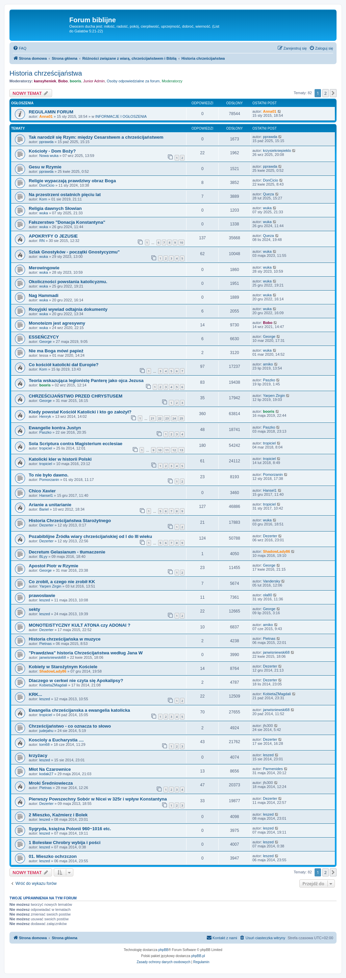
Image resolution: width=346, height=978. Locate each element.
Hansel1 (46, 495)
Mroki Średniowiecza (51, 783)
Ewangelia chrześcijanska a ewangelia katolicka (79, 710)
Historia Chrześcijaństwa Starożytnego (70, 520)
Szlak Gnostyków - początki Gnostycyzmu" (74, 251)
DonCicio (46, 185)
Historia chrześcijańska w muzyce (65, 639)
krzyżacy (38, 755)
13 (181, 450)
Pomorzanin (49, 480)
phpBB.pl (198, 956)
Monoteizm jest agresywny (57, 323)
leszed (44, 600)
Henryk (45, 416)
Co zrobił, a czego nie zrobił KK (62, 581)
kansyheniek (45, 81)
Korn (43, 199)
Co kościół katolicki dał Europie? (64, 364)
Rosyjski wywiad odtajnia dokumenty (68, 309)
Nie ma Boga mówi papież (56, 350)
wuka (43, 213)
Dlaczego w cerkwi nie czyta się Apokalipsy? (76, 680)
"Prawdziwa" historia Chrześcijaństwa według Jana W (86, 652)
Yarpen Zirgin (274, 395)
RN (42, 241)
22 (160, 418)
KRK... (35, 694)
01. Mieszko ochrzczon (53, 856)
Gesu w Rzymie (45, 166)
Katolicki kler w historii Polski (60, 459)
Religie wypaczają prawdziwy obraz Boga (72, 180)
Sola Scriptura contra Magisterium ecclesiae (75, 443)
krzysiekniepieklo (277, 150)
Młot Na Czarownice (50, 769)
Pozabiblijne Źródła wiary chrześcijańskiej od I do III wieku (90, 536)
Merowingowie (44, 267)
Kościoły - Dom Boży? (52, 151)
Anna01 (46, 116)
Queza (268, 194)
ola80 (267, 595)
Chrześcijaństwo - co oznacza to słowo (70, 726)
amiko (268, 364)
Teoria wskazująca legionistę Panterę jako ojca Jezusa (86, 380)
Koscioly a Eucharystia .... (56, 739)
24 (174, 418)
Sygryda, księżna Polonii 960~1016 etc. (70, 828)
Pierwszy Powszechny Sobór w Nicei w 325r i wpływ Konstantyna (98, 799)
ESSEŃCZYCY (44, 336)
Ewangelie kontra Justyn (55, 427)
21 (152, 418)
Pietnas (45, 644)
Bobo (63, 81)
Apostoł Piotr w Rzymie (53, 565)
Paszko (269, 380)
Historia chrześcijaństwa (45, 73)
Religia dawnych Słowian (55, 208)
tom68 (44, 744)
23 (167, 418)
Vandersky (271, 581)
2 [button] (325, 93)
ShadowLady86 (276, 551)
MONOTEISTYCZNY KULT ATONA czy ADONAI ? (79, 625)
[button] (333, 93)
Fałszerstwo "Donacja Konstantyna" (67, 222)
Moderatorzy (172, 81)
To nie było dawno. (49, 475)
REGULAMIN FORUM (51, 111)
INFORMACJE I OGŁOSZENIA (121, 116)
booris (75, 81)
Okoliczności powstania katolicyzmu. (68, 281)
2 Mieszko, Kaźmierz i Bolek (58, 814)
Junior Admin (94, 81)
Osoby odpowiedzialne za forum (133, 81)
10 (181, 242)
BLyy (43, 556)
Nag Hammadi (43, 295)
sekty (34, 609)
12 (174, 450)
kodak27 (46, 774)
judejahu (46, 731)
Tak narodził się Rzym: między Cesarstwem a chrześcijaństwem (96, 137)
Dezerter (46, 525)
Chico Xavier (42, 490)
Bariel (44, 509)
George (45, 341)
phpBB (163, 950)
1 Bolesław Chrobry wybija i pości (65, 842)
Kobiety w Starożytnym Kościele (63, 666)
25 (181, 418)
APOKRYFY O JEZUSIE (53, 236)
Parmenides (273, 769)
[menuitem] (19, 48)
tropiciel (45, 448)
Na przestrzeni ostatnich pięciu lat (65, 194)
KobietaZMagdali (53, 685)
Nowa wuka (48, 156)
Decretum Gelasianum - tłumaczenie (67, 551)
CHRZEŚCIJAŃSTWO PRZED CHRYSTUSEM (75, 396)
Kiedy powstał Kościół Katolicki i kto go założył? (80, 411)
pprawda (46, 142)
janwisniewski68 (52, 657)
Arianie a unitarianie (50, 504)
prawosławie (42, 595)
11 (167, 450)
